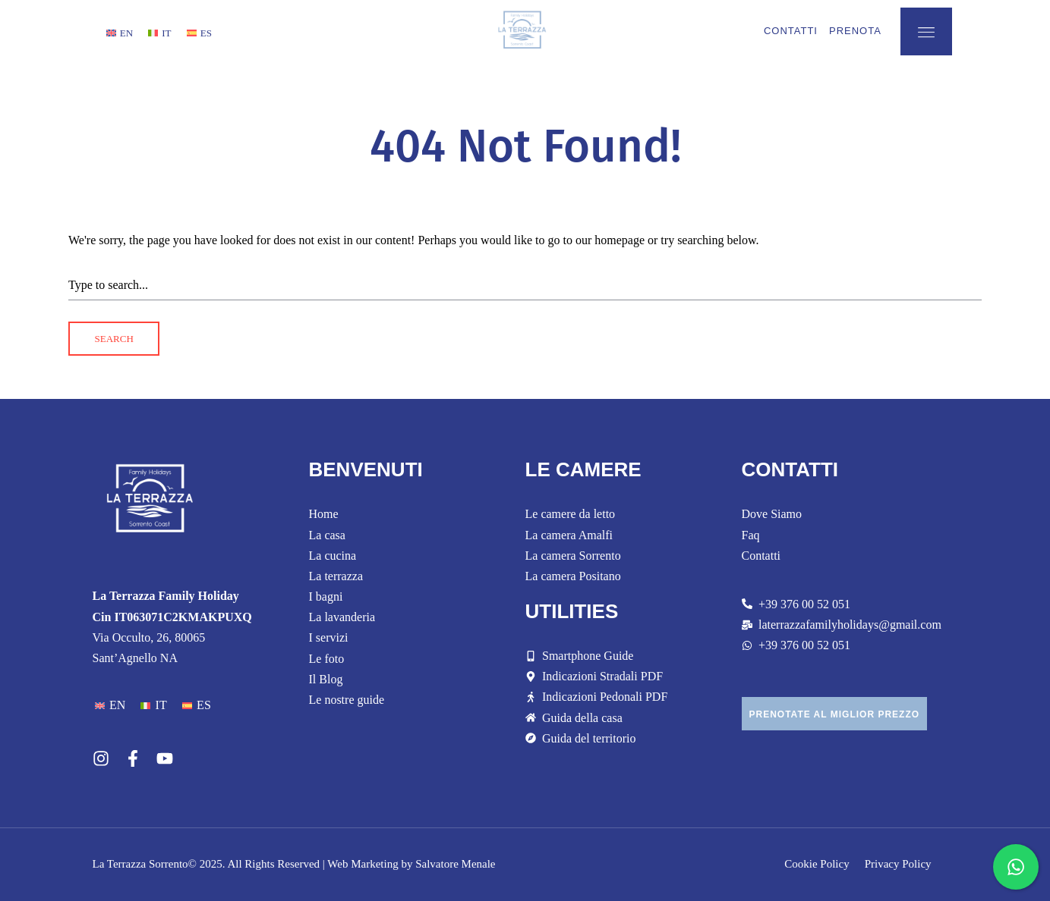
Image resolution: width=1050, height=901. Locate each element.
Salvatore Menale (455, 864)
